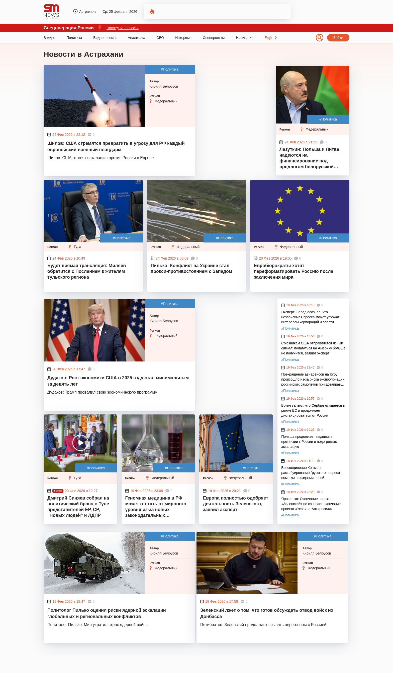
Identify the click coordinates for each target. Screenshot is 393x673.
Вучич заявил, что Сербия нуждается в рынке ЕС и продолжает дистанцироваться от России (313, 410)
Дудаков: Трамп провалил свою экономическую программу (102, 392)
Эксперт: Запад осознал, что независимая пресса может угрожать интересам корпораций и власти (311, 317)
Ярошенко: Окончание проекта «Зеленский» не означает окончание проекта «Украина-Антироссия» (311, 504)
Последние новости (123, 28)
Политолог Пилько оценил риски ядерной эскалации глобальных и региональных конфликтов (106, 613)
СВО (160, 38)
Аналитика (136, 38)
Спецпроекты (214, 38)
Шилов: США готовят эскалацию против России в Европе (100, 158)
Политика (74, 38)
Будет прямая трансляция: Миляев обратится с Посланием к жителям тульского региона (86, 271)
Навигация (244, 38)
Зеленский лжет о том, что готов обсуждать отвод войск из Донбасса (266, 613)
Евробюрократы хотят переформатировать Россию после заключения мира (293, 271)
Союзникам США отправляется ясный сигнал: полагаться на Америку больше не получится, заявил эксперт (313, 348)
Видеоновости (105, 38)
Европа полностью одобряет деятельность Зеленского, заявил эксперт (235, 504)
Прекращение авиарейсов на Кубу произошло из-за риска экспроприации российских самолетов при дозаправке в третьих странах (312, 379)
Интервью (183, 38)
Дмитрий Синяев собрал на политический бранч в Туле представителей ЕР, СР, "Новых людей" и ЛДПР (78, 507)
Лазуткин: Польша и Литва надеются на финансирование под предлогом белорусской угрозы (309, 158)
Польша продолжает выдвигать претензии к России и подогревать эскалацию (309, 442)
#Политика (169, 69)
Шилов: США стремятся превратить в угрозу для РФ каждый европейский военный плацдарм (116, 146)
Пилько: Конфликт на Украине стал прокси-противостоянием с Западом (191, 268)
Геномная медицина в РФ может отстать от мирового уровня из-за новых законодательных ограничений (155, 507)
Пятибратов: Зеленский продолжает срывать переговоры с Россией (263, 625)
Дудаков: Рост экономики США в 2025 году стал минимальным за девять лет (118, 381)
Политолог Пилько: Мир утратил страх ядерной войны (97, 625)
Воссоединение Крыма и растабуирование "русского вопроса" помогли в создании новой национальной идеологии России (311, 473)
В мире (49, 38)
